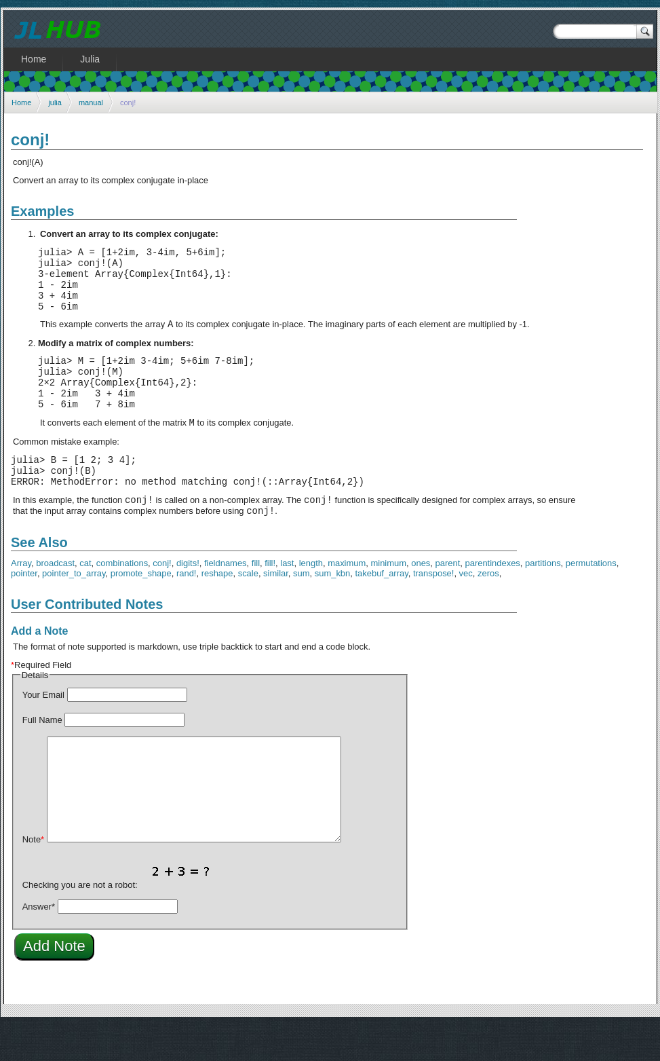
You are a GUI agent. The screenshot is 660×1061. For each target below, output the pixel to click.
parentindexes (492, 600)
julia (55, 102)
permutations (591, 600)
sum (301, 610)
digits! (187, 600)
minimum (388, 600)
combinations (122, 600)
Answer (38, 943)
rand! (186, 610)
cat (85, 600)
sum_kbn (333, 610)
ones (420, 600)
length (311, 600)
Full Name (42, 756)
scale (248, 610)
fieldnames (225, 600)
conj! (162, 600)
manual (91, 102)
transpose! (433, 610)
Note (33, 876)
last (287, 600)
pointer (24, 610)
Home (21, 102)
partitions (543, 600)
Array (21, 600)
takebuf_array (381, 610)
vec (466, 610)
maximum (347, 600)
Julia (90, 59)
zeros (488, 610)
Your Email (43, 731)
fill (256, 600)
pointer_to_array (73, 610)
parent (448, 600)
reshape (217, 610)
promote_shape (141, 610)
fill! (270, 600)
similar (275, 610)
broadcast (55, 600)
